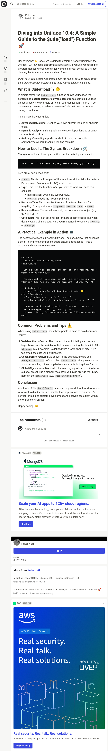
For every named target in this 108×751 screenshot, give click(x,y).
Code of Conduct (51, 441)
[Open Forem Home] (4, 4)
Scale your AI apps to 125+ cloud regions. (54, 503)
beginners (24, 52)
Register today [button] (23, 745)
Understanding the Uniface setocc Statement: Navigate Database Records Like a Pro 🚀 (59, 591)
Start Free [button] (26, 524)
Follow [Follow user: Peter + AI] (59, 551)
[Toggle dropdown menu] (103, 453)
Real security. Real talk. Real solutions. (43, 734)
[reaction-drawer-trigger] (5, 58)
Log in (79, 4)
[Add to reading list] (5, 81)
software (55, 52)
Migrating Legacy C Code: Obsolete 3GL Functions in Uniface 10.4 (59, 580)
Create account (96, 4)
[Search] (12, 4)
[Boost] (5, 91)
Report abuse (68, 441)
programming (40, 52)
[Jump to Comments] (5, 69)
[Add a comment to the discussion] (62, 430)
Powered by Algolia (62, 4)
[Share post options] (5, 101)
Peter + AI (30, 15)
